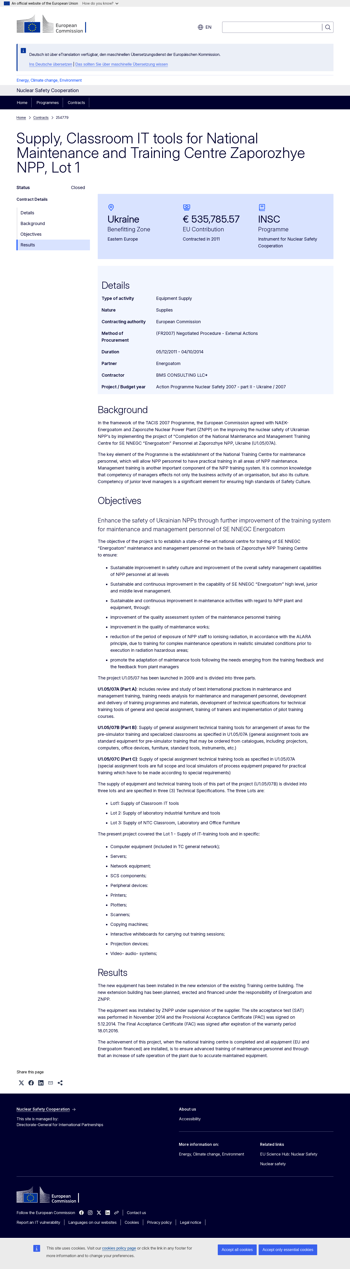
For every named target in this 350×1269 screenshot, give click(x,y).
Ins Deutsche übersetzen (50, 64)
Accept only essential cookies (287, 1250)
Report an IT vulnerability (38, 1222)
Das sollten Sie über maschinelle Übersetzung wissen (121, 64)
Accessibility (190, 1118)
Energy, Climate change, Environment (49, 80)
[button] (21, 1083)
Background (32, 223)
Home (22, 102)
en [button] (204, 27)
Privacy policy (159, 1222)
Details (27, 212)
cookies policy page (119, 1248)
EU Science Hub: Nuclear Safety (288, 1154)
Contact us (136, 1212)
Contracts (76, 102)
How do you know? (100, 3)
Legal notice (190, 1222)
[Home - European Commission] (56, 24)
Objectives (31, 234)
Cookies (132, 1222)
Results (27, 244)
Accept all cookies (237, 1250)
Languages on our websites (92, 1222)
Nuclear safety (273, 1163)
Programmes (47, 102)
